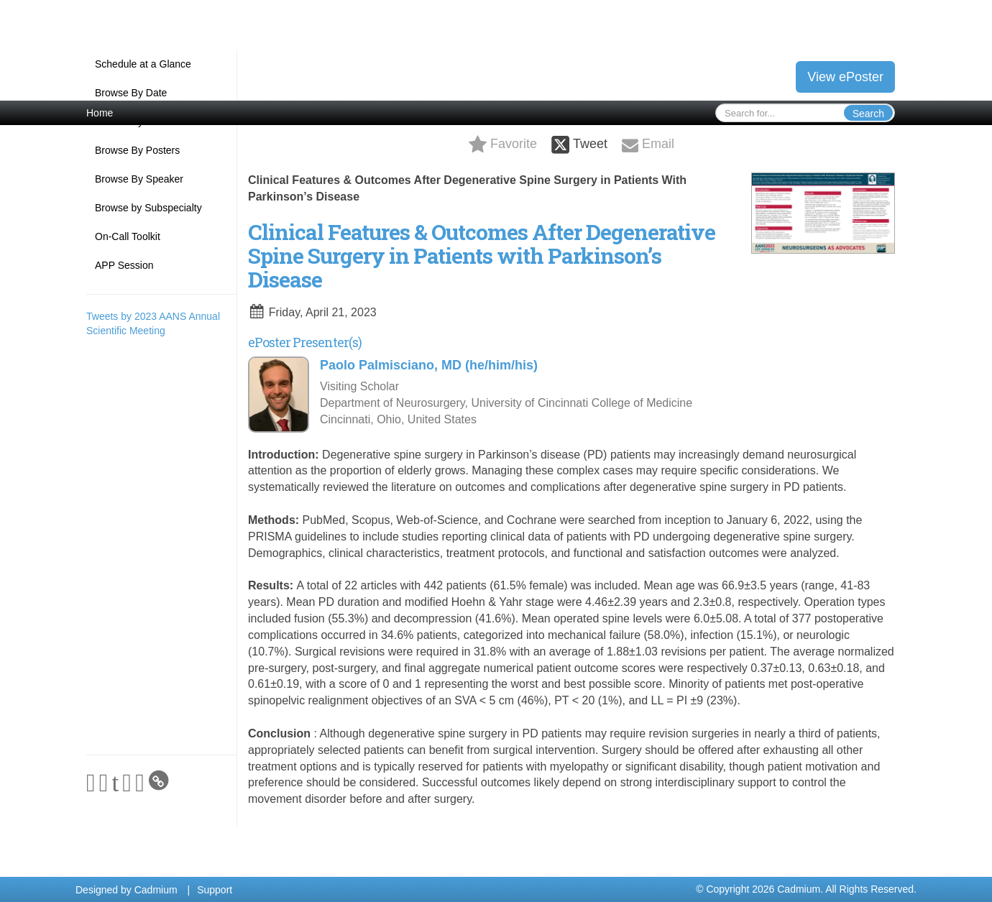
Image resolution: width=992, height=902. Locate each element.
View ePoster (845, 77)
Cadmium (156, 890)
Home (99, 113)
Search (868, 113)
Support (214, 890)
